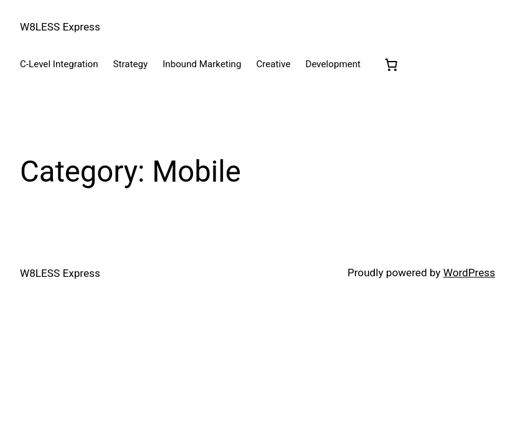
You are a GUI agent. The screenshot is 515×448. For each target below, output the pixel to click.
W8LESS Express (60, 27)
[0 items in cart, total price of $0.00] (391, 64)
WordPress (469, 272)
